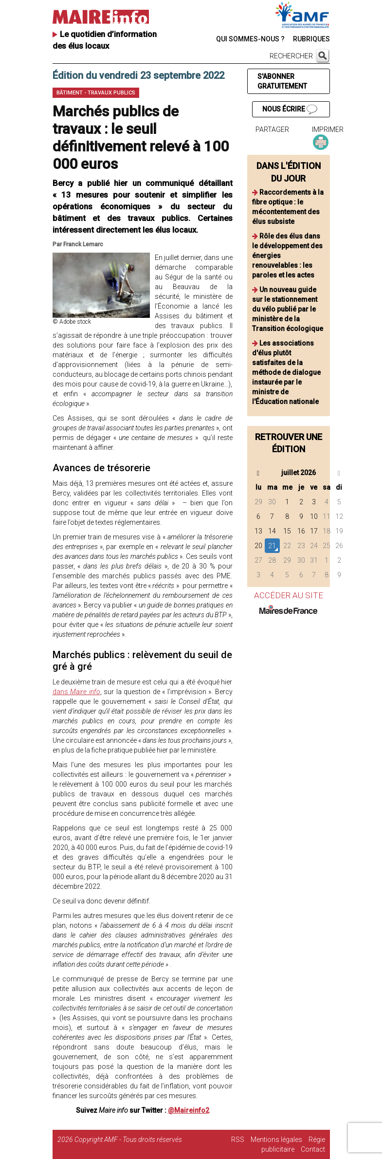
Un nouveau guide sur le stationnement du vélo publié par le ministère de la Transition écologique (287, 309)
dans (76, 692)
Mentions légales (276, 1139)
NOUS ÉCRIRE (289, 109)
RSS (237, 1139)
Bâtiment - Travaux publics (95, 93)
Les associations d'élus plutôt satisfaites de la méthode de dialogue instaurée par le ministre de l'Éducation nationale (286, 372)
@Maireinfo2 (188, 1110)
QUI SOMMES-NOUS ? (250, 39)
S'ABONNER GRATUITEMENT (282, 81)
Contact (313, 1149)
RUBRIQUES (311, 39)
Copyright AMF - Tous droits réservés (128, 1139)
